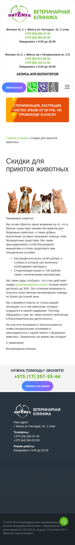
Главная (11, 138)
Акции (24, 138)
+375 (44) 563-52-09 (37, 37)
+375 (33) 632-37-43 (37, 33)
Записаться (14, 87)
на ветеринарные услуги (31, 284)
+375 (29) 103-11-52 (37, 62)
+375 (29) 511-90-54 (37, 58)
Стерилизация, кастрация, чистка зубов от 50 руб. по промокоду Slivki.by (37, 110)
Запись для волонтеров (38, 73)
